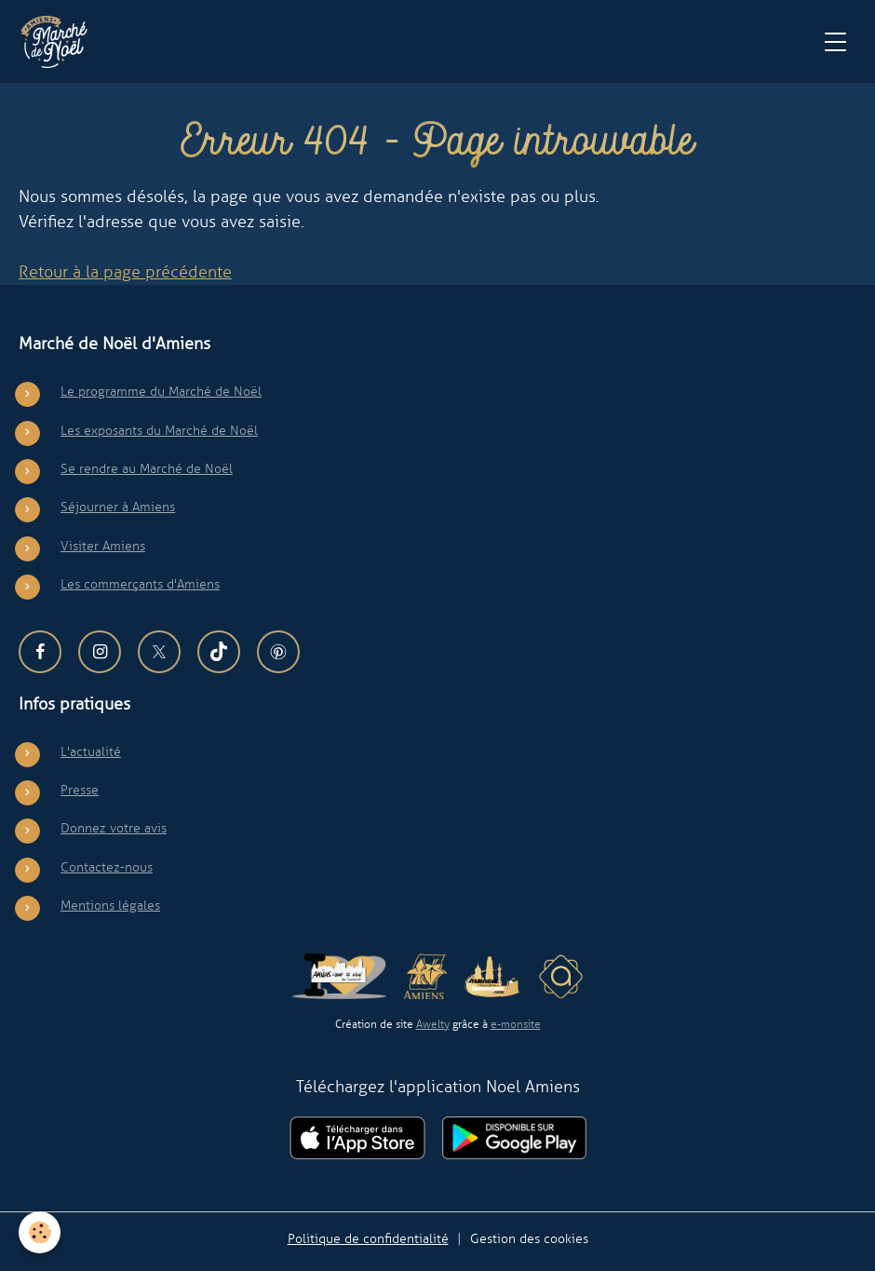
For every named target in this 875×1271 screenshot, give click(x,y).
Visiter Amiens (103, 545)
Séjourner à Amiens (118, 506)
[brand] (58, 42)
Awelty (433, 1024)
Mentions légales (110, 905)
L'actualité (91, 751)
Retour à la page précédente (125, 272)
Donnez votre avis (114, 827)
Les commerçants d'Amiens (140, 583)
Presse (80, 789)
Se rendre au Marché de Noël (147, 468)
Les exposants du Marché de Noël (159, 430)
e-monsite (516, 1024)
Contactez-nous (107, 867)
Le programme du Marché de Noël (161, 391)
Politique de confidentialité (368, 1238)
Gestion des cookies (529, 1238)
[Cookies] (40, 1232)
